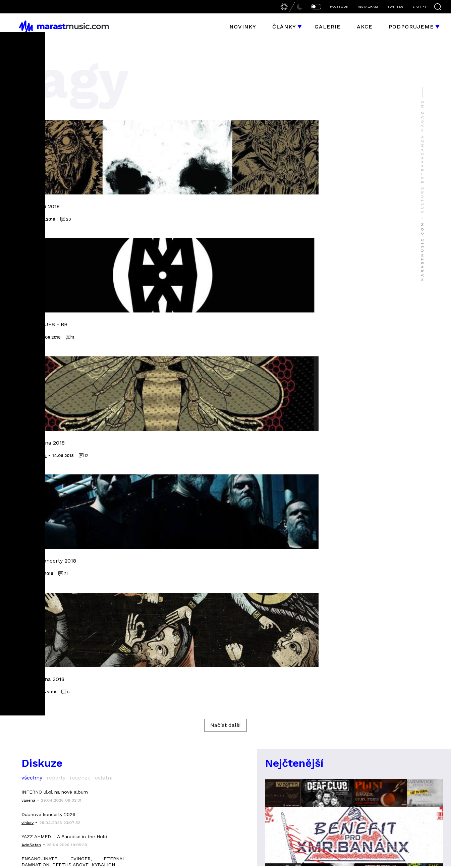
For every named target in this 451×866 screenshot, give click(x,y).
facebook (110, 675)
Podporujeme (411, 26)
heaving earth (292, 661)
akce (103, 649)
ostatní (104, 423)
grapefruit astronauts (306, 649)
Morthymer (374, 661)
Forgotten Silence (385, 649)
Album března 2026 (43, 532)
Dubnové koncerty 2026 (48, 459)
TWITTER (395, 6)
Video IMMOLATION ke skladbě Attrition (66, 555)
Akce (365, 26)
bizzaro (308, 740)
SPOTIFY (419, 6)
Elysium (368, 623)
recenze (80, 423)
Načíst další (225, 370)
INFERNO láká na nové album (54, 437)
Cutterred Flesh (296, 636)
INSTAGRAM (368, 6)
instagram (112, 687)
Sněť (364, 687)
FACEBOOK (339, 6)
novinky (108, 623)
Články (284, 26)
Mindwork (372, 675)
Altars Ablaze (291, 675)
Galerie (328, 26)
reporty (56, 423)
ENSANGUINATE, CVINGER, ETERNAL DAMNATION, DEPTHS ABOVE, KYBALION (73, 507)
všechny (31, 423)
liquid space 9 (291, 623)
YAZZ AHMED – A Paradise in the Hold (64, 482)
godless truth (379, 636)
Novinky (242, 26)
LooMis (326, 740)
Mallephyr (286, 687)
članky (107, 636)
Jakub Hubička (252, 740)
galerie (107, 661)
